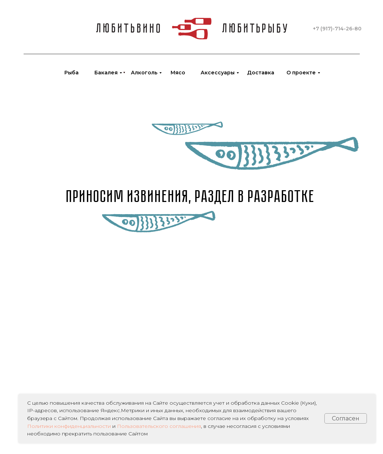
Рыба (71, 72)
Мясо (178, 72)
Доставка (260, 72)
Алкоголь (144, 72)
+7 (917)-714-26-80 (337, 28)
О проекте (301, 72)
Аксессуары (218, 72)
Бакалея (106, 72)
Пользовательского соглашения (159, 426)
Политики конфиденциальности (69, 426)
